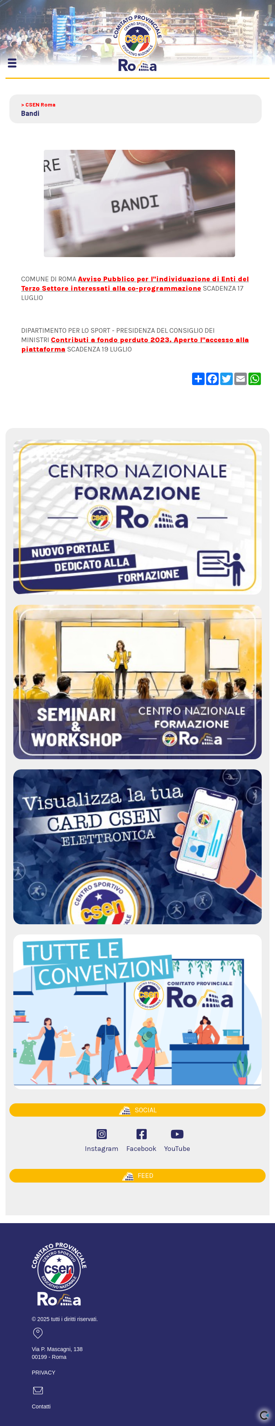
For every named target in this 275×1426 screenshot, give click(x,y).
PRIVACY (43, 1372)
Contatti (41, 1406)
